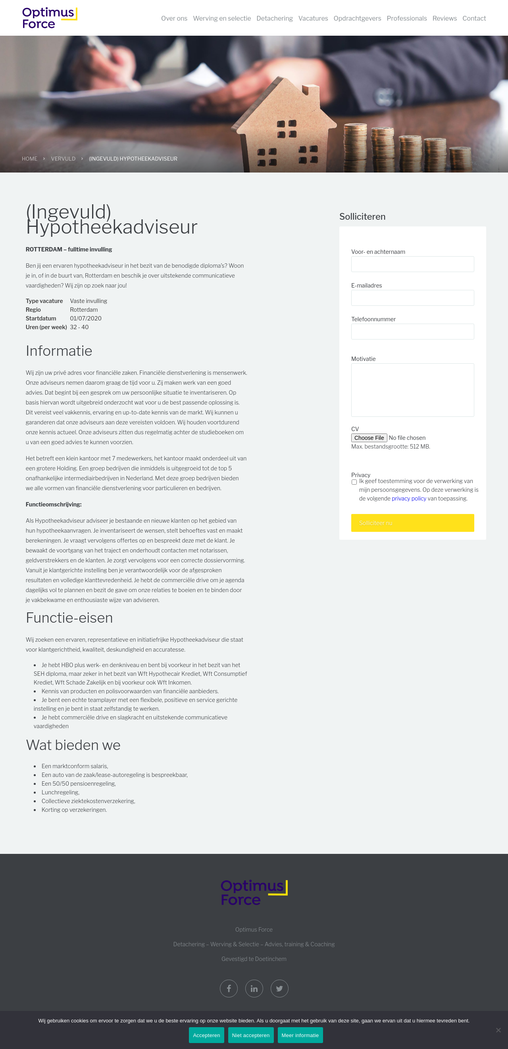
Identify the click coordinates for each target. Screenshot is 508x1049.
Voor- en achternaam (378, 251)
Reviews (445, 18)
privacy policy (409, 498)
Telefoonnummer (373, 319)
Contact (474, 18)
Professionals (407, 18)
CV (355, 429)
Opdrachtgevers (357, 18)
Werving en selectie (222, 18)
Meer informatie (300, 1035)
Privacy (360, 475)
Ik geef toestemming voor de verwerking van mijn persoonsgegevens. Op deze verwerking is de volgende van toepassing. (419, 490)
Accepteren (206, 1035)
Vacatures (313, 18)
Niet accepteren (251, 1035)
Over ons (174, 18)
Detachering (274, 18)
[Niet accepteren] (498, 1030)
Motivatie (363, 358)
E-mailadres (366, 285)
